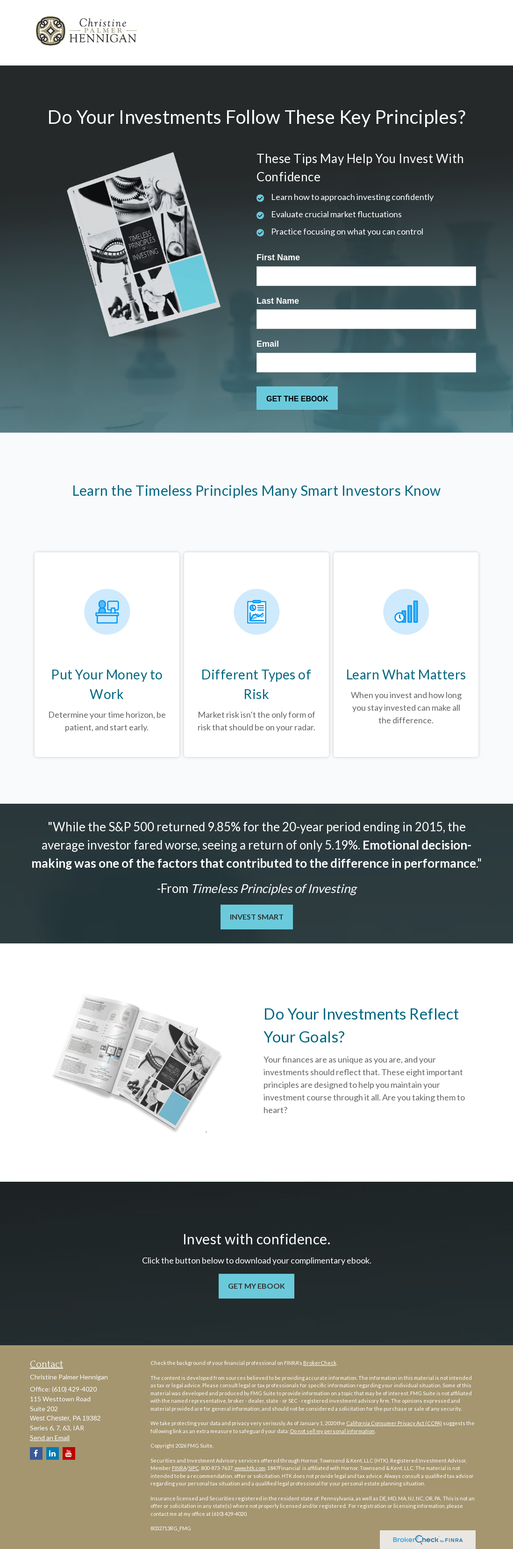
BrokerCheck (319, 1363)
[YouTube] (69, 1453)
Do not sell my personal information (332, 1431)
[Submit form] (297, 398)
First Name (278, 257)
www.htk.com (250, 1468)
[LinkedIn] (52, 1453)
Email (267, 344)
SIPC (193, 1468)
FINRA (179, 1468)
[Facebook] (36, 1453)
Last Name (277, 301)
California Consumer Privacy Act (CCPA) (394, 1423)
